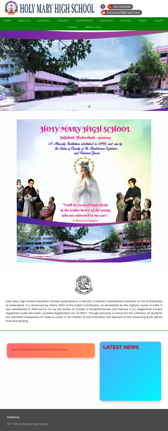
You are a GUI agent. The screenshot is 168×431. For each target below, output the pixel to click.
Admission (106, 20)
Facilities (63, 20)
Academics (43, 20)
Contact (72, 27)
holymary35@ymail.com (123, 12)
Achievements (84, 20)
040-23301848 (122, 6)
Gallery (159, 20)
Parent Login (93, 27)
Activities (125, 20)
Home (7, 20)
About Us (24, 20)
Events (142, 20)
